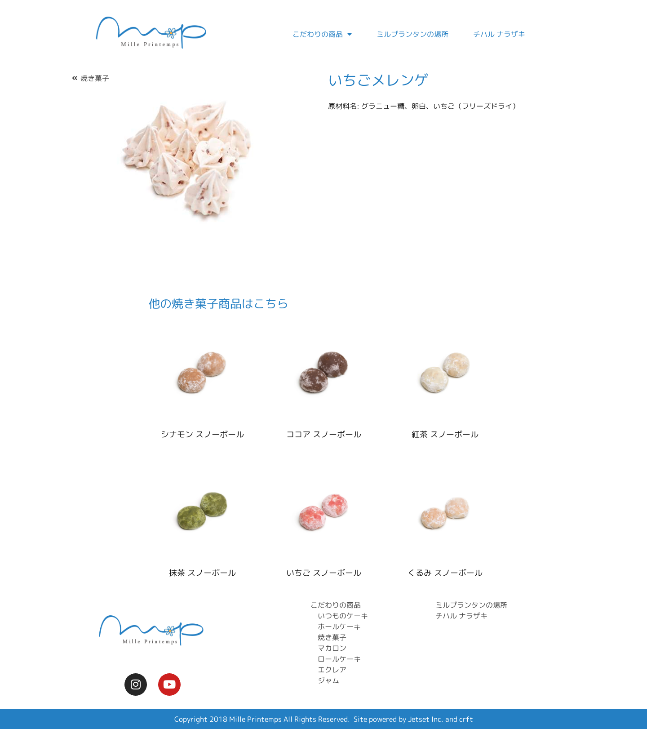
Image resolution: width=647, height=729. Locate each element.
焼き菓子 (94, 78)
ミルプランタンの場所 (412, 34)
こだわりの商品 (322, 34)
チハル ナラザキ (499, 34)
